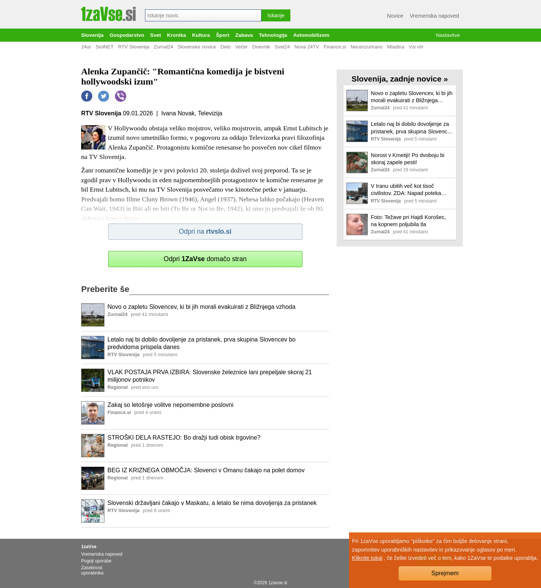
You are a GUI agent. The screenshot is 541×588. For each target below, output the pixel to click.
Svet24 (282, 47)
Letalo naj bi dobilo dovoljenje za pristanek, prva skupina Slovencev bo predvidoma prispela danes (201, 343)
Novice (395, 16)
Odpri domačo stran (204, 259)
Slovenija (92, 35)
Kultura (201, 35)
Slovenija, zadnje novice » (400, 78)
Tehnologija (273, 35)
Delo (226, 47)
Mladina (395, 47)
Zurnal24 (163, 47)
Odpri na (205, 231)
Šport (223, 35)
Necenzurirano (366, 47)
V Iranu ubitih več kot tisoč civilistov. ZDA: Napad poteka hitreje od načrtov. (406, 190)
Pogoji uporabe (96, 561)
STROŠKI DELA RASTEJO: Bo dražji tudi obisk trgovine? (183, 437)
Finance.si (334, 47)
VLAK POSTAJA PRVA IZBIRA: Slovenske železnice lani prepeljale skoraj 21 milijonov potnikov (209, 376)
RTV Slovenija (133, 47)
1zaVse (89, 546)
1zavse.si (277, 582)
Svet (155, 35)
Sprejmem (445, 573)
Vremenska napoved (434, 16)
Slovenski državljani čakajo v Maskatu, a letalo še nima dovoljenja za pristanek (212, 503)
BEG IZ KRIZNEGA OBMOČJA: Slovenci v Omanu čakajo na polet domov (206, 470)
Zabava (244, 35)
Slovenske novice (197, 47)
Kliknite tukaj (367, 558)
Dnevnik (261, 47)
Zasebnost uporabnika (92, 570)
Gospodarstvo (127, 35)
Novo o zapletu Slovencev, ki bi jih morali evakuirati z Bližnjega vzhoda (201, 307)
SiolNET (104, 47)
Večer (241, 47)
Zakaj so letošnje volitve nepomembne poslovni (170, 405)
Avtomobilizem (311, 35)
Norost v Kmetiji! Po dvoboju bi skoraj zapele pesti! (407, 158)
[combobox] (203, 15)
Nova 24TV (307, 47)
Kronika (176, 35)
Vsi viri (416, 47)
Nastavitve (448, 35)
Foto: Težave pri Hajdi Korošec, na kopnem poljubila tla (408, 220)
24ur (86, 47)
